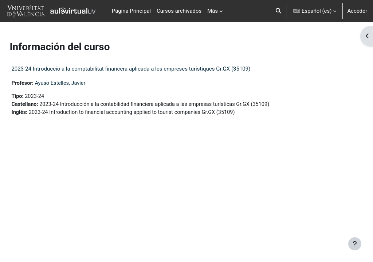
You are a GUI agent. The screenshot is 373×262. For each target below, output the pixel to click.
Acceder (357, 11)
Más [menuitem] (212, 11)
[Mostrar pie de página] (354, 243)
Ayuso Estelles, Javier (78, 83)
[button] (279, 11)
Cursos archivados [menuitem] (179, 11)
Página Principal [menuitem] (131, 11)
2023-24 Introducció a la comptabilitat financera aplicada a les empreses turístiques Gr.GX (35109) (147, 69)
